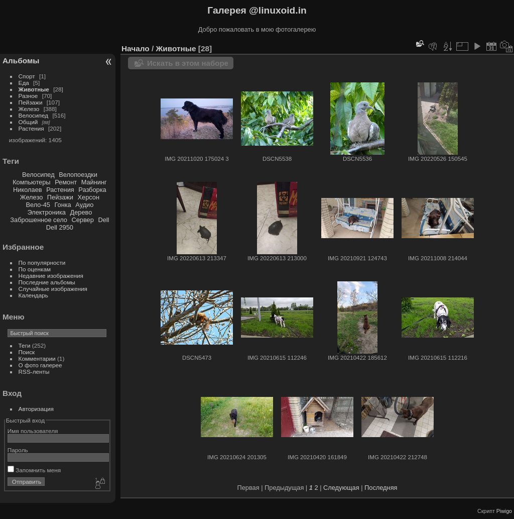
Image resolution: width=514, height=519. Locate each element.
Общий (28, 122)
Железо (29, 109)
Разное (28, 95)
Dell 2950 (59, 227)
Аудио (84, 205)
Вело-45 (38, 205)
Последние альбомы (47, 282)
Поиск (27, 352)
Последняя (380, 487)
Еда (24, 82)
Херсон (89, 197)
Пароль (18, 450)
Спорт (27, 76)
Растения (31, 128)
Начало (135, 48)
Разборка (92, 189)
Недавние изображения (51, 275)
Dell (103, 220)
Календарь (33, 295)
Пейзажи (31, 102)
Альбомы (21, 60)
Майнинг (94, 182)
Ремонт (66, 182)
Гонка (62, 205)
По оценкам (35, 269)
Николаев (27, 189)
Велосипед (34, 115)
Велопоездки (78, 174)
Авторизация (36, 408)
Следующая (341, 487)
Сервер (82, 220)
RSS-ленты (34, 371)
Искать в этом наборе (187, 63)
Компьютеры (31, 182)
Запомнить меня (34, 470)
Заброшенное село (38, 220)
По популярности (42, 262)
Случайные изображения (53, 288)
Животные (34, 89)
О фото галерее (40, 365)
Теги (25, 345)
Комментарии (37, 358)
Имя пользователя (33, 431)
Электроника (47, 212)
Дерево (81, 212)
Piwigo (504, 511)
